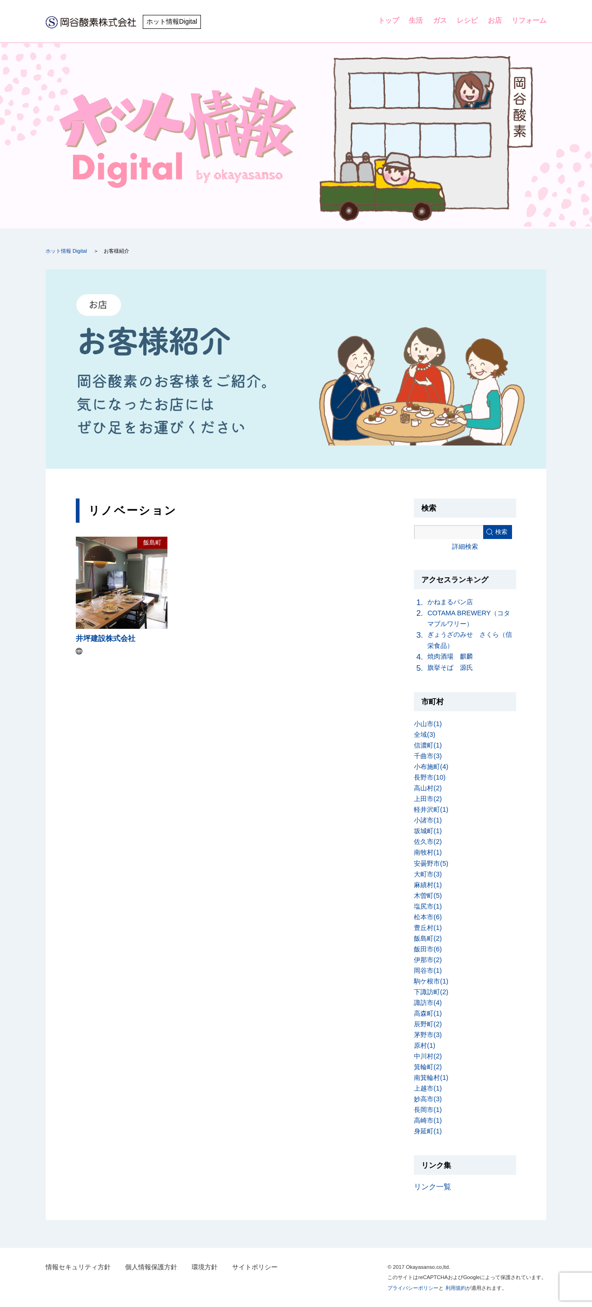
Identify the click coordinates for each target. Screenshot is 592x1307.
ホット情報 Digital (66, 251)
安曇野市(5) (431, 863)
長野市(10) (430, 777)
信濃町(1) (428, 745)
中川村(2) (428, 1056)
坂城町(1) (428, 831)
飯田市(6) (428, 949)
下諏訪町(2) (431, 992)
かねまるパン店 (450, 602)
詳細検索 (465, 546)
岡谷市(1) (428, 970)
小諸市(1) (428, 820)
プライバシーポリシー (413, 1288)
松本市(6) (428, 917)
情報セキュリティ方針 (78, 1267)
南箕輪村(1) (431, 1077)
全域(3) (424, 734)
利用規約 (456, 1288)
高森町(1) (428, 1013)
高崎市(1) (428, 1120)
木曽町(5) (428, 895)
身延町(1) (428, 1131)
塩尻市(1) (428, 906)
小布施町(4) (431, 766)
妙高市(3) (428, 1099)
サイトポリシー (255, 1267)
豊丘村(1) (428, 927)
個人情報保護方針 (151, 1267)
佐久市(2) (428, 841)
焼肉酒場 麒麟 (450, 656)
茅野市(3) (428, 1034)
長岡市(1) (428, 1109)
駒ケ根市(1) (431, 981)
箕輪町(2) (428, 1067)
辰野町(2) (428, 1024)
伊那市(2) (428, 959)
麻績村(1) (428, 885)
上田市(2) (428, 798)
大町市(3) (428, 874)
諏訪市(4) (428, 1002)
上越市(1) (428, 1088)
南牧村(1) (428, 852)
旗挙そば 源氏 (450, 667)
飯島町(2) (428, 938)
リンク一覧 (432, 1187)
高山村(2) (428, 788)
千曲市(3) (428, 756)
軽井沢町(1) (431, 809)
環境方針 (205, 1267)
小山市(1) (428, 724)
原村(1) (424, 1045)
